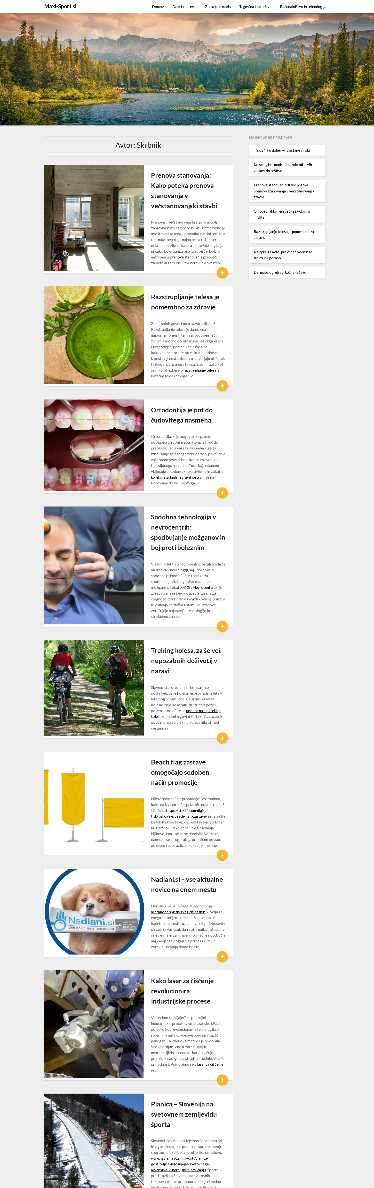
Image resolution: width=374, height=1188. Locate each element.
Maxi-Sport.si (60, 6)
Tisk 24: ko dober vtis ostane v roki (282, 150)
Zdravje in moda (218, 6)
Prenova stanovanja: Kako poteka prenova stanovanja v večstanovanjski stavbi (176, 185)
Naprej (179, 1146)
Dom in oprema (184, 6)
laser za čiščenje (166, 930)
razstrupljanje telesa (158, 342)
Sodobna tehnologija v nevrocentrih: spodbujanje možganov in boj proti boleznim (172, 482)
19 (161, 1146)
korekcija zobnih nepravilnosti (165, 432)
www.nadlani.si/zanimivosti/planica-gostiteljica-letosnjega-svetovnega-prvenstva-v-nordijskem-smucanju (176, 1008)
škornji (132, 1103)
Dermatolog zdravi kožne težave (280, 272)
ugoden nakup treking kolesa (170, 621)
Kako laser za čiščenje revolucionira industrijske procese (164, 868)
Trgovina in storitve (255, 6)
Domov (158, 6)
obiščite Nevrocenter (144, 526)
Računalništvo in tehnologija (303, 6)
